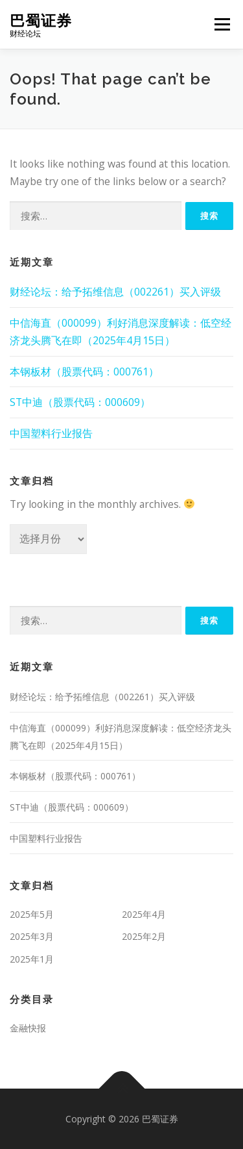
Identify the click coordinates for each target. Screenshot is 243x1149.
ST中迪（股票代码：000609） (80, 402)
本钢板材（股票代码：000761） (84, 371)
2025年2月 (144, 936)
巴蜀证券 (41, 20)
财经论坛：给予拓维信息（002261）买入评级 (115, 291)
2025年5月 (32, 914)
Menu (222, 24)
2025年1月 (32, 959)
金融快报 (28, 1028)
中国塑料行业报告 (51, 433)
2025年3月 (32, 936)
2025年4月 (144, 914)
